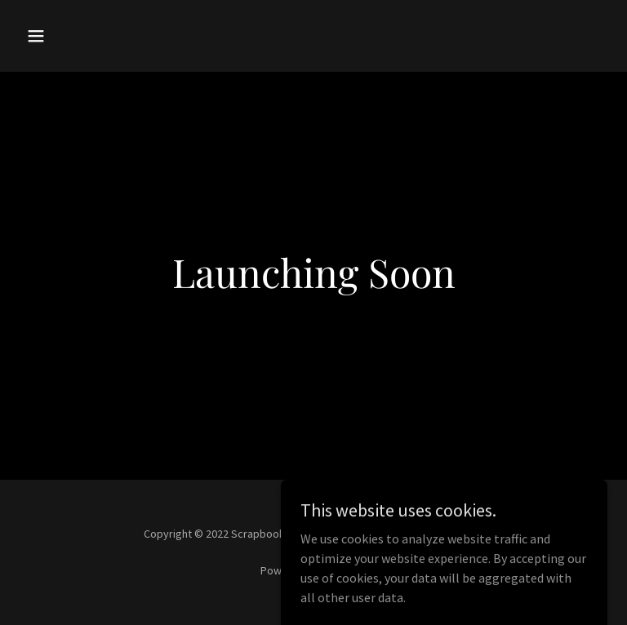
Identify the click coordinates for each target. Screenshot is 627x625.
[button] (64, 36)
